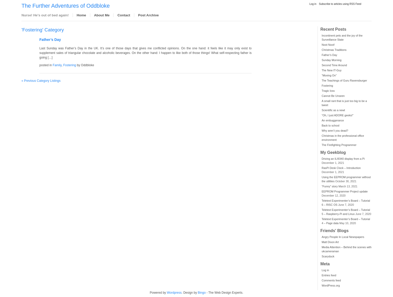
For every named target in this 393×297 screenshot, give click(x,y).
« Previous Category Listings (41, 81)
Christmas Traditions (334, 49)
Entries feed (329, 275)
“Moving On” (329, 75)
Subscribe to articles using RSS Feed (340, 4)
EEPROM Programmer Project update (345, 191)
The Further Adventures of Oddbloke (65, 6)
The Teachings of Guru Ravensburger (344, 80)
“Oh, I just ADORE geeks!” (337, 115)
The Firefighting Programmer (339, 144)
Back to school (330, 125)
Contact (123, 15)
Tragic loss (328, 90)
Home (81, 15)
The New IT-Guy (332, 70)
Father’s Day (329, 54)
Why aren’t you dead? (335, 130)
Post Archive (148, 15)
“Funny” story (330, 186)
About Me (102, 15)
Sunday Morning (332, 60)
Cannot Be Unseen (333, 95)
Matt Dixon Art (330, 242)
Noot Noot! (328, 44)
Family (57, 65)
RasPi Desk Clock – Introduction (341, 167)
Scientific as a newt (333, 110)
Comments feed (331, 280)
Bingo (202, 292)
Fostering (327, 85)
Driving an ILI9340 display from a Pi (343, 158)
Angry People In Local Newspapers (343, 236)
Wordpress (174, 292)
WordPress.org (331, 285)
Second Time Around (334, 65)
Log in (312, 4)
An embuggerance (333, 120)
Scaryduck (328, 256)
